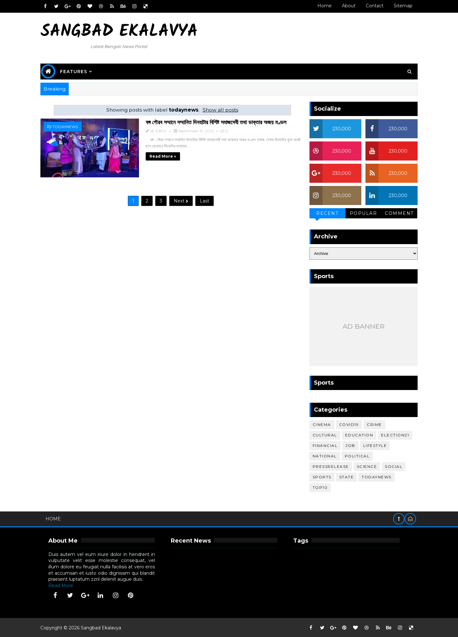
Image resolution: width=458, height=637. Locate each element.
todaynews (67, 126)
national (322, 455)
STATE (344, 476)
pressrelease (328, 466)
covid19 (347, 424)
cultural (322, 434)
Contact (372, 6)
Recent (325, 213)
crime (372, 424)
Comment (397, 213)
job (348, 445)
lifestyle (373, 445)
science (364, 466)
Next (178, 199)
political (354, 455)
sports (319, 476)
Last (202, 199)
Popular (361, 213)
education (357, 434)
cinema (319, 424)
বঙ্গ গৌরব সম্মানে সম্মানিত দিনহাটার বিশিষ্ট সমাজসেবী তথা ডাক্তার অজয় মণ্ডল (205, 121)
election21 (393, 434)
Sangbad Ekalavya (121, 32)
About (346, 6)
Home (322, 6)
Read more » (152, 155)
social (391, 466)
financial (322, 445)
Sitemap (400, 6)
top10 (317, 487)
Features (76, 71)
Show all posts (217, 109)
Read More (63, 585)
